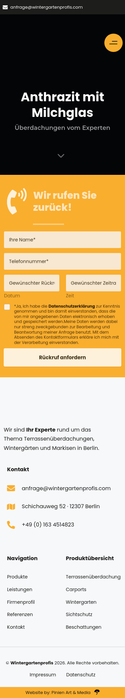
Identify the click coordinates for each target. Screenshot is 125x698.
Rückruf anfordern (62, 359)
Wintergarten (81, 602)
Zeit (70, 297)
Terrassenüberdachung (92, 576)
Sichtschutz (79, 614)
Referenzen (20, 614)
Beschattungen (84, 627)
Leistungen (19, 589)
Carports (76, 589)
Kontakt (16, 627)
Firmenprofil (21, 602)
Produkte (17, 576)
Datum (12, 297)
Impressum (43, 674)
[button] (113, 42)
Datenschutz (80, 674)
